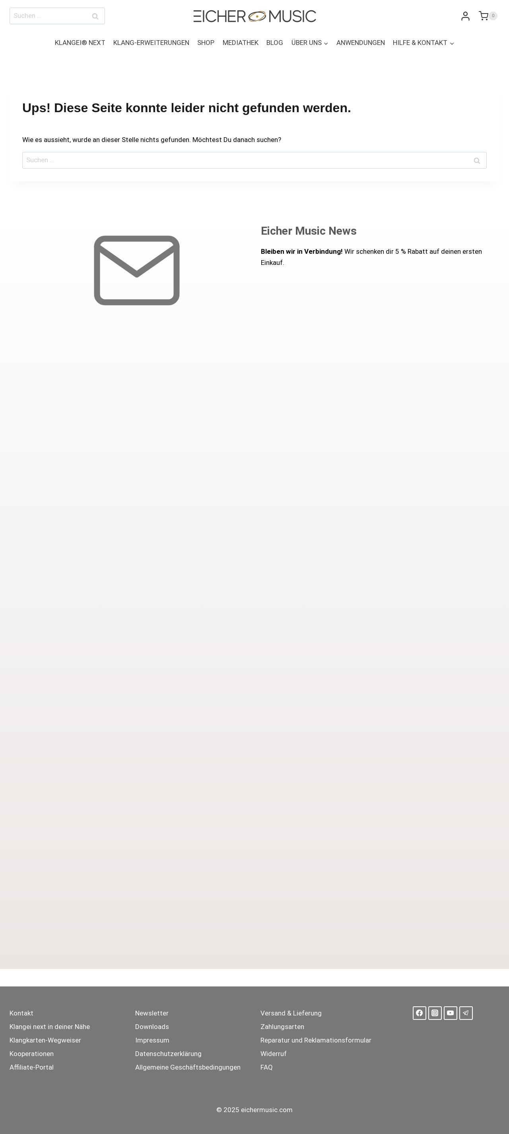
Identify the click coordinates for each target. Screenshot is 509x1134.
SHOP (205, 43)
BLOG (274, 43)
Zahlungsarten (282, 1027)
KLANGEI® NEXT (80, 43)
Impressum (152, 1040)
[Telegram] (466, 1013)
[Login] (465, 16)
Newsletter (152, 1013)
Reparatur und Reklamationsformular (315, 1040)
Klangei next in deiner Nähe (50, 1027)
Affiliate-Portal (32, 1067)
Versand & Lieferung (291, 1013)
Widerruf (273, 1054)
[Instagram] (435, 1013)
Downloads (152, 1027)
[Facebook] (419, 1013)
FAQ (266, 1067)
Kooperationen (32, 1054)
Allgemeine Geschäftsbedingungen (188, 1067)
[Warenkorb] (487, 16)
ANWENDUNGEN (360, 43)
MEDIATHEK (240, 43)
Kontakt (21, 1013)
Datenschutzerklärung (168, 1054)
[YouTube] (450, 1013)
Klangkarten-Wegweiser (45, 1040)
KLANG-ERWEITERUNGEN (151, 43)
